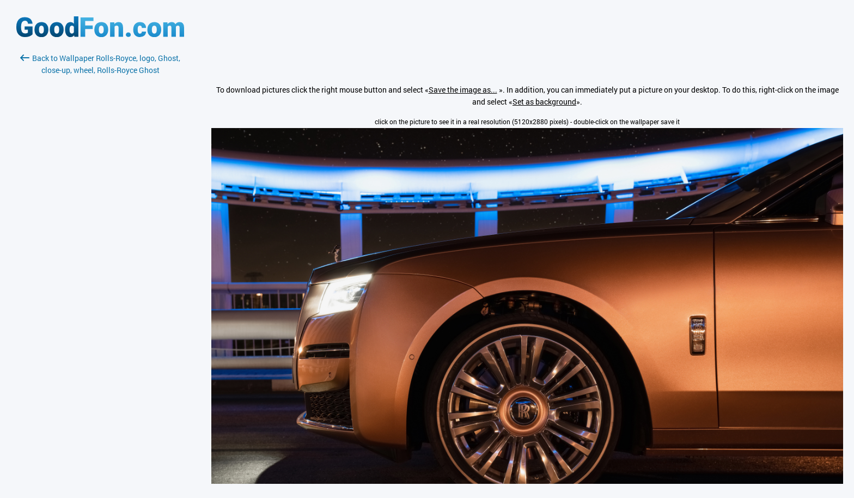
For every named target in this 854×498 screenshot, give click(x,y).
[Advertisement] (100, 205)
